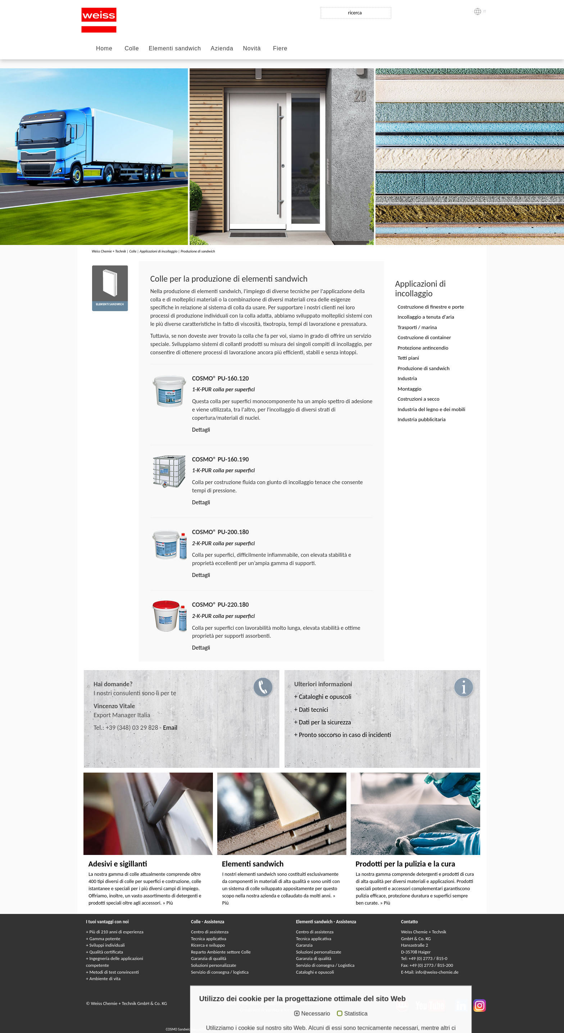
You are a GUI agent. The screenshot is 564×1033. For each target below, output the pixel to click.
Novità (252, 48)
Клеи (292, 1023)
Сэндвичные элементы (287, 1029)
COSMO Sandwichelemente (186, 1029)
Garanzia (304, 945)
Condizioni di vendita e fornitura (270, 1009)
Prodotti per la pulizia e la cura (405, 864)
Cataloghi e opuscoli (315, 972)
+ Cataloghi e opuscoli (322, 697)
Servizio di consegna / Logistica (325, 965)
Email (170, 728)
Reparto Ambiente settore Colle (221, 952)
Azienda (222, 48)
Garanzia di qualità (208, 958)
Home (104, 48)
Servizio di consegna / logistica (220, 972)
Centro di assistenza (209, 931)
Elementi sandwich (175, 48)
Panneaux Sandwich (253, 1029)
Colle (131, 48)
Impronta (227, 1003)
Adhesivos (327, 1023)
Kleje (313, 1023)
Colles (281, 1023)
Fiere (280, 48)
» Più (168, 903)
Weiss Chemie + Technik (109, 251)
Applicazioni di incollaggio (158, 251)
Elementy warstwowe (354, 1029)
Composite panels (222, 1029)
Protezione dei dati (258, 1003)
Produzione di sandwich (198, 251)
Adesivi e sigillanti (117, 864)
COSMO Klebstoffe (242, 1023)
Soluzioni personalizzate (213, 965)
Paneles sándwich (386, 1029)
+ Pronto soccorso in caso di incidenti (342, 735)
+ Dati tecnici (311, 710)
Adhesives (266, 1023)
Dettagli (201, 429)
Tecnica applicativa (208, 938)
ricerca (355, 13)
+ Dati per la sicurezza (322, 722)
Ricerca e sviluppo (208, 945)
